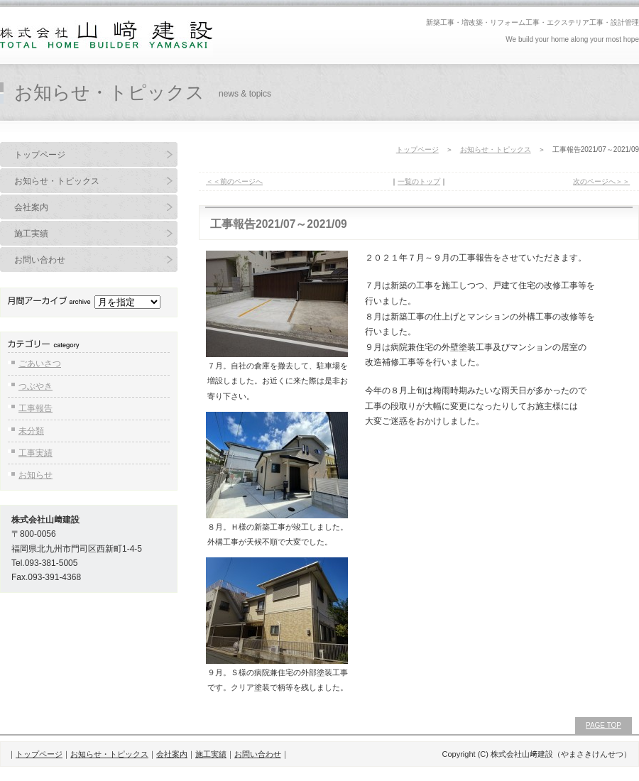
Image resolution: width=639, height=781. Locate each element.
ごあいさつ (39, 363)
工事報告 (35, 408)
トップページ (39, 155)
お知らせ (35, 475)
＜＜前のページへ (234, 181)
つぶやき (35, 386)
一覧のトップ (419, 181)
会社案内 (31, 207)
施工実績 (31, 234)
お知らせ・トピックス (56, 181)
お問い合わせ (39, 260)
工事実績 (35, 453)
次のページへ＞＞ (601, 181)
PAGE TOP (603, 725)
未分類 (31, 431)
